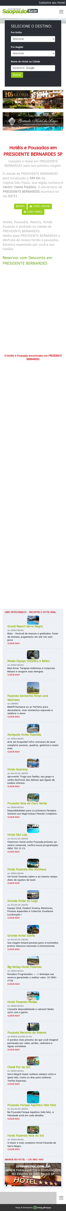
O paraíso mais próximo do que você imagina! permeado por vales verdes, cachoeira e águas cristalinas (32, 1043)
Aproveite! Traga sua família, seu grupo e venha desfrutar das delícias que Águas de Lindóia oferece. (31, 779)
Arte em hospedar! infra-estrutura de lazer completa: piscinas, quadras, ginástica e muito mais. (33, 745)
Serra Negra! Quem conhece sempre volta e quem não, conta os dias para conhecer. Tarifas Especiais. (31, 1077)
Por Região (17, 47)
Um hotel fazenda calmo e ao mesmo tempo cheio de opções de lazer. (32, 878)
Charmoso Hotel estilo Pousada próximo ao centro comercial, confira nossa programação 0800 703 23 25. (32, 845)
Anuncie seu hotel (15, 1159)
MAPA (20, 206)
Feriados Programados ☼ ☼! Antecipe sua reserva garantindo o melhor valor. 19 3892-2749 (32, 977)
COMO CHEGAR (40, 206)
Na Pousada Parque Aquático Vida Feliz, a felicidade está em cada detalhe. (30, 1114)
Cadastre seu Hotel (52, 2)
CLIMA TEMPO (33, 211)
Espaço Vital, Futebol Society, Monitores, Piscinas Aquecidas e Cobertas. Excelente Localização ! (30, 911)
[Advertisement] (33, 311)
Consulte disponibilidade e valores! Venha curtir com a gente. (30, 1011)
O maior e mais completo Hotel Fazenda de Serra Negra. (31, 1144)
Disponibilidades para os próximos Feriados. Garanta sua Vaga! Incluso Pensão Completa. (32, 812)
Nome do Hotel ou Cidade (25, 61)
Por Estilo (16, 32)
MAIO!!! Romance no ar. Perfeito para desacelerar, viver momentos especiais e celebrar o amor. (30, 710)
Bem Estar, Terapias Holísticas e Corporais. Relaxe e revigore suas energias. (31, 670)
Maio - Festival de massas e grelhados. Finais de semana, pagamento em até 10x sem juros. (32, 636)
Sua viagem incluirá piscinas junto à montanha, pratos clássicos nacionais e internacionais (33, 944)
